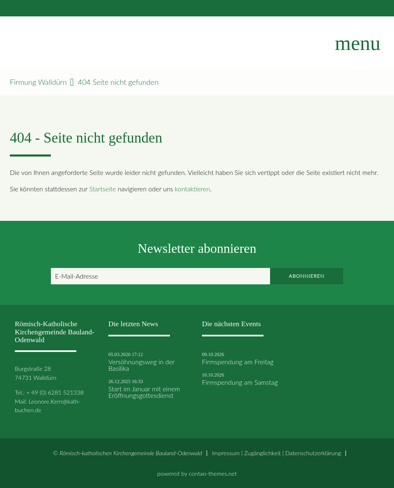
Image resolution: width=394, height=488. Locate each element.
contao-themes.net (213, 473)
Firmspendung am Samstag (240, 382)
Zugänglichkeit (262, 452)
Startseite (102, 189)
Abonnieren (306, 276)
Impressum (226, 452)
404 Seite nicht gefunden (118, 82)
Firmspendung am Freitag (238, 362)
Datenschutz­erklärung (313, 452)
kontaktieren (192, 189)
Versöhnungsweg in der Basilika (141, 365)
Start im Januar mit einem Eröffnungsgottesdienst (144, 392)
